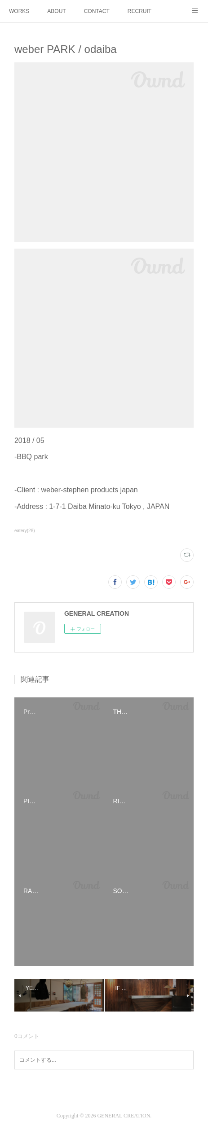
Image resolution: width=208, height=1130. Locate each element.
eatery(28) (24, 530)
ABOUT (56, 11)
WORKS (19, 11)
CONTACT (97, 11)
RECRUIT (139, 11)
